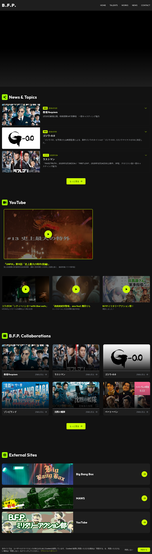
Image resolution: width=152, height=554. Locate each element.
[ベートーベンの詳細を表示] (126, 399)
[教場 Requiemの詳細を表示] (25, 361)
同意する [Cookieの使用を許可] (144, 550)
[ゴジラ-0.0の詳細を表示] (126, 361)
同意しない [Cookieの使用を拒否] (129, 550)
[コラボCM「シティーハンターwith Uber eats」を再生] (25, 289)
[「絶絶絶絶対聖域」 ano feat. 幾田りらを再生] (76, 289)
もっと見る (76, 181)
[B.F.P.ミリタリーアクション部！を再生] (126, 289)
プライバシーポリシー (49, 551)
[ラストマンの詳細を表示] (76, 361)
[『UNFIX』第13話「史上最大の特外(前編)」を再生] (48, 234)
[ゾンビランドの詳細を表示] (25, 399)
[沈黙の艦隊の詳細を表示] (76, 399)
